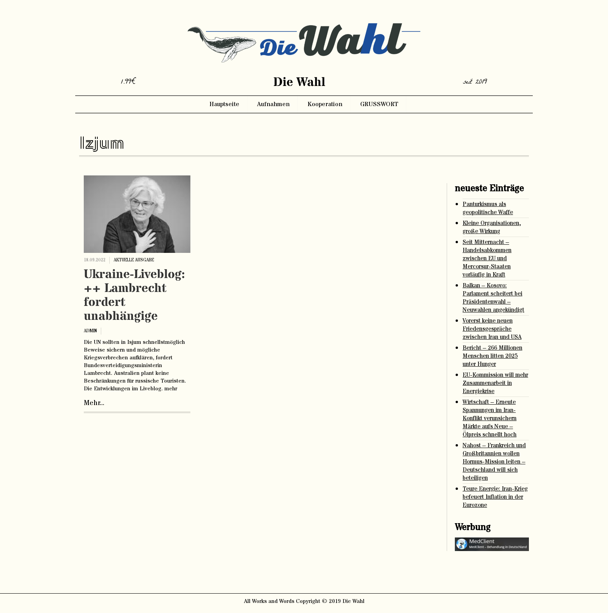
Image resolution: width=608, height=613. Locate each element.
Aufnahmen (273, 104)
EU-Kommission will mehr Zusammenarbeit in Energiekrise (495, 383)
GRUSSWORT (379, 104)
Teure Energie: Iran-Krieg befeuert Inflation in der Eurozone (495, 497)
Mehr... (94, 403)
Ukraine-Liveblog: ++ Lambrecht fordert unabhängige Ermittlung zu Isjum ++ (134, 309)
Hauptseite (224, 104)
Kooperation (324, 104)
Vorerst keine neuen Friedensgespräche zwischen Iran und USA (492, 329)
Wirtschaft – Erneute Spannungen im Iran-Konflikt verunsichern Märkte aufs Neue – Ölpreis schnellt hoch (489, 418)
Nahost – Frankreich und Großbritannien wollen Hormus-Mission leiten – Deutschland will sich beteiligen (494, 461)
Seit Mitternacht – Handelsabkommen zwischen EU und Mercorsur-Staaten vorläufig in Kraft (487, 258)
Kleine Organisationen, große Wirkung (492, 227)
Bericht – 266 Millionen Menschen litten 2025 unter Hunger (492, 356)
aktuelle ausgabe (134, 260)
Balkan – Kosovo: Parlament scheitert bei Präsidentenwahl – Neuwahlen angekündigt (493, 298)
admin (90, 331)
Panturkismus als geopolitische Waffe (488, 208)
